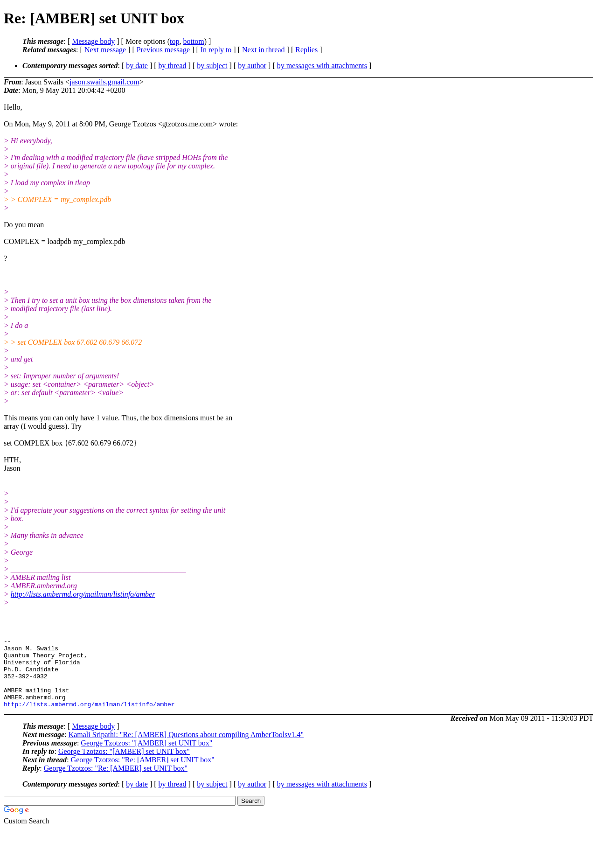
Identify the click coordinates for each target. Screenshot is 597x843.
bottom (193, 41)
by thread (173, 66)
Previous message (163, 50)
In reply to (216, 50)
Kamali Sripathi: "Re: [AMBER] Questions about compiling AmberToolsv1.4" (186, 748)
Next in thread (263, 50)
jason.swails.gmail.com (104, 82)
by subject (212, 66)
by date (137, 66)
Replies (306, 50)
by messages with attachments (322, 66)
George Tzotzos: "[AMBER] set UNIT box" (146, 757)
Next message (105, 50)
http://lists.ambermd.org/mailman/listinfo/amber (83, 594)
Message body (93, 41)
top (174, 41)
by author (252, 66)
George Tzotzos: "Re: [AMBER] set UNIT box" (143, 774)
